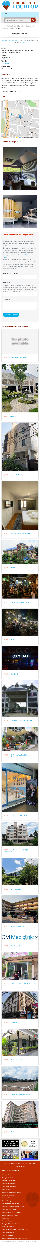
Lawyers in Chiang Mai (8, 1226)
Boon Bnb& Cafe (16, 889)
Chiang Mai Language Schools (10, 1221)
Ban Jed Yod (15, 1132)
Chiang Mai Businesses (8, 1232)
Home (3, 26)
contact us (23, 42)
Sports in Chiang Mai (7, 1201)
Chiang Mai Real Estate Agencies (10, 1203)
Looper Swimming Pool (18, 357)
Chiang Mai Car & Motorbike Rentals (11, 1212)
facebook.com (6, 63)
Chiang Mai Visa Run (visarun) (21, 720)
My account (19, 1163)
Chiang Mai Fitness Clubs (8, 1198)
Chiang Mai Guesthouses (8, 1183)
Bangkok (22, 1206)
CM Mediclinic (15, 946)
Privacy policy (32, 1163)
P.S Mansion (15, 568)
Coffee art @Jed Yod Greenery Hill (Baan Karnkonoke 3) (18, 756)
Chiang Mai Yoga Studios (8, 1195)
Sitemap (17, 1166)
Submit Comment (11, 315)
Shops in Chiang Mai (7, 1235)
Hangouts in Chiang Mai (8, 1180)
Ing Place (14, 1023)
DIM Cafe (13, 416)
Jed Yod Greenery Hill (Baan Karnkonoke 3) (16, 851)
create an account (12, 40)
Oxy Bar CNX (15, 674)
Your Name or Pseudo (10, 273)
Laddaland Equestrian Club (20, 1094)
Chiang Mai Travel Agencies (9, 1209)
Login (4, 40)
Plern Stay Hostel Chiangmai (21, 533)
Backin (13, 640)
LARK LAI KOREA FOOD (19, 815)
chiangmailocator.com (10, 1241)
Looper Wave (16, 28)
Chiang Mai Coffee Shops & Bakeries (11, 1178)
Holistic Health (6, 1218)
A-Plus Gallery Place (18, 926)
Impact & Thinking (17, 475)
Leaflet (18, 137)
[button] (20, 117)
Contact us (25, 1163)
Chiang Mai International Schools (10, 1224)
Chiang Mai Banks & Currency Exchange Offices (14, 1238)
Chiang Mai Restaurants (8, 1175)
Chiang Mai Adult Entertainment (10, 1206)
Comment (6, 299)
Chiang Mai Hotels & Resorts (9, 1186)
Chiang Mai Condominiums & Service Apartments (15, 1229)
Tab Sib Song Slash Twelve (20, 602)
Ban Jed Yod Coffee (17, 1060)
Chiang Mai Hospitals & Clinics (10, 1215)
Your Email (6, 282)
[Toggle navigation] (5, 14)
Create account (11, 1163)
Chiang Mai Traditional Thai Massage (11, 1192)
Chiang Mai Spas (6, 1189)
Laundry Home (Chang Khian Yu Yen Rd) (19, 984)
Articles (23, 1166)
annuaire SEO (34, 1241)
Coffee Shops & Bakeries (15, 26)
